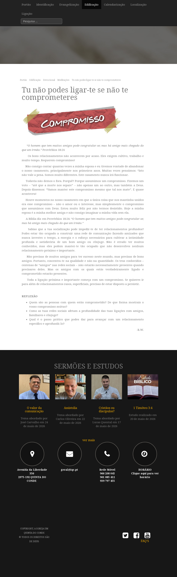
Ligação (27, 14)
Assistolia (70, 408)
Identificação (45, 4)
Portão (26, 4)
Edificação (91, 4)
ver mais (88, 440)
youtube (147, 536)
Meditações (63, 80)
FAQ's (145, 541)
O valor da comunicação (34, 409)
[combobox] (41, 21)
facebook (136, 536)
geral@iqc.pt (69, 469)
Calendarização (114, 4)
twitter (125, 536)
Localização (139, 4)
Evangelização (69, 4)
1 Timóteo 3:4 (142, 408)
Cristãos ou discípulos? (106, 409)
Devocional (49, 80)
